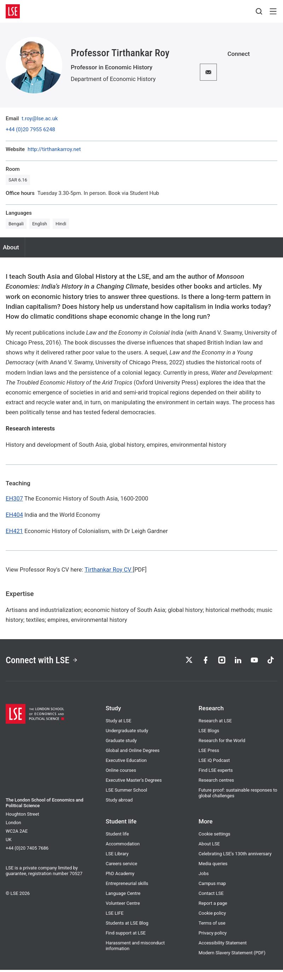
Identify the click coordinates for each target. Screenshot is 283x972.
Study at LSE (119, 722)
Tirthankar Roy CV (109, 569)
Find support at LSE (126, 935)
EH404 (14, 514)
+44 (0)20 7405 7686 (27, 850)
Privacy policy (212, 935)
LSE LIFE (115, 915)
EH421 (14, 531)
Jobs (203, 875)
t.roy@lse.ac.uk (40, 118)
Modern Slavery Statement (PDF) (231, 954)
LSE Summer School (126, 792)
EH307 (14, 498)
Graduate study (121, 742)
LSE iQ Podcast (214, 762)
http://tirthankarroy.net (54, 149)
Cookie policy (212, 915)
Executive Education (126, 762)
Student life (117, 836)
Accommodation (123, 846)
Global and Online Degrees (133, 752)
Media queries (212, 865)
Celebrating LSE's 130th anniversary (234, 855)
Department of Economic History (113, 79)
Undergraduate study (127, 732)
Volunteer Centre (123, 905)
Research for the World (221, 742)
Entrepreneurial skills (127, 885)
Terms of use (211, 925)
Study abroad (119, 802)
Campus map (212, 885)
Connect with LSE (44, 661)
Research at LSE (215, 722)
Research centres (216, 782)
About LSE (209, 846)
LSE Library (117, 855)
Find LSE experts (215, 772)
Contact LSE (211, 895)
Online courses (121, 772)
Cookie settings (214, 836)
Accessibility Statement (222, 945)
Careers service (121, 865)
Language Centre (123, 895)
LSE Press (208, 752)
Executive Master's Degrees (134, 782)
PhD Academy (120, 875)
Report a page (212, 905)
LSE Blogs (208, 732)
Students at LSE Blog (127, 925)
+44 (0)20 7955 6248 (30, 129)
